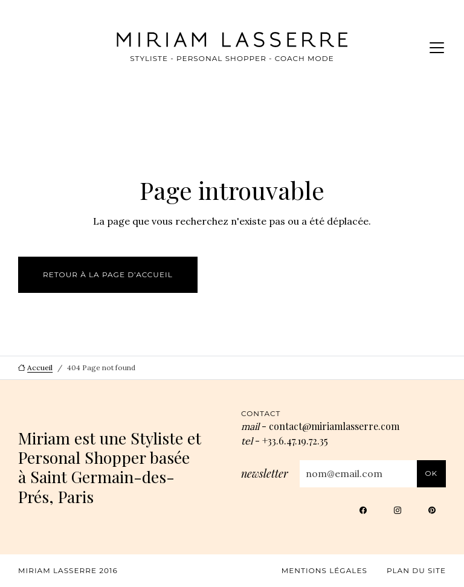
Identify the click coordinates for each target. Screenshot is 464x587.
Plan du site (416, 570)
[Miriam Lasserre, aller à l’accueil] (214, 39)
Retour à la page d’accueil (108, 274)
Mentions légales (324, 570)
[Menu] (436, 47)
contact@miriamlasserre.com (334, 426)
